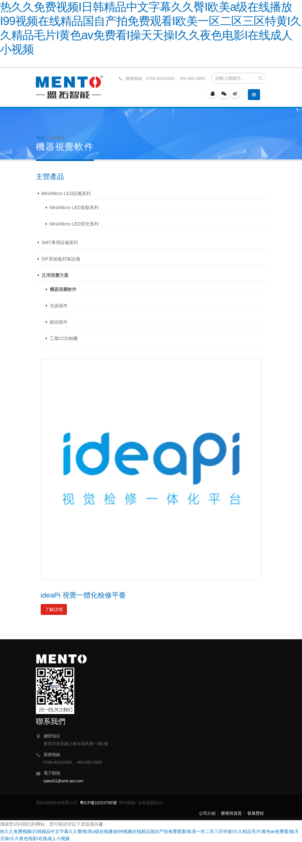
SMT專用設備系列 (60, 242)
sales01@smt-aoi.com (64, 781)
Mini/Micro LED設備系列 (66, 193)
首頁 (40, 138)
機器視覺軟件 (63, 289)
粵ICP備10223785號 (98, 803)
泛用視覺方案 (55, 275)
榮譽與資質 (231, 813)
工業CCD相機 (64, 338)
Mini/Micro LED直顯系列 (74, 207)
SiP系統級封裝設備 (61, 258)
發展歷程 (255, 813)
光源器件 (59, 305)
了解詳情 (54, 609)
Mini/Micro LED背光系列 (74, 223)
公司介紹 (207, 813)
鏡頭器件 (59, 322)
